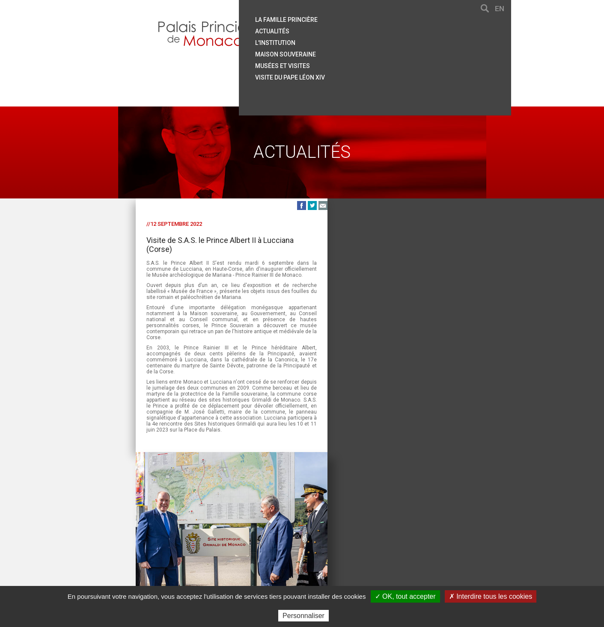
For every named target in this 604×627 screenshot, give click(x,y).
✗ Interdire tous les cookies (490, 596)
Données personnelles (408, 547)
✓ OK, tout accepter (405, 596)
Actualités (336, 29)
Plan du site (228, 547)
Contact (175, 547)
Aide (199, 547)
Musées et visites (346, 62)
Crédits (358, 547)
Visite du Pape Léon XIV (354, 74)
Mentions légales (316, 547)
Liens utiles (268, 547)
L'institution (339, 40)
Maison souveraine (349, 51)
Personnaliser (303, 615)
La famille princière (350, 18)
